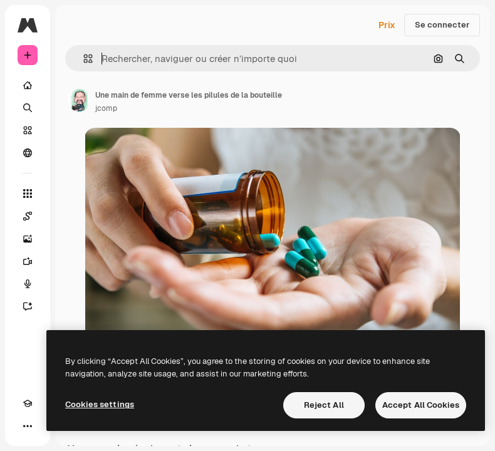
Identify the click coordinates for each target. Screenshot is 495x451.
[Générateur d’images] (28, 239)
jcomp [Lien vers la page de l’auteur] (106, 108)
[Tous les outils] (28, 194)
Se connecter (442, 24)
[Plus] (28, 426)
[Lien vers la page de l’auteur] (79, 100)
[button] (83, 58)
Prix (386, 25)
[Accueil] (28, 85)
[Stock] (28, 130)
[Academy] (28, 403)
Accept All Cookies (420, 405)
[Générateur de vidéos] (28, 261)
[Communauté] (28, 153)
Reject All (324, 405)
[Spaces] (28, 216)
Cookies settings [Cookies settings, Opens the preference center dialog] (99, 404)
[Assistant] (28, 306)
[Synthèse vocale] (28, 284)
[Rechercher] (28, 108)
